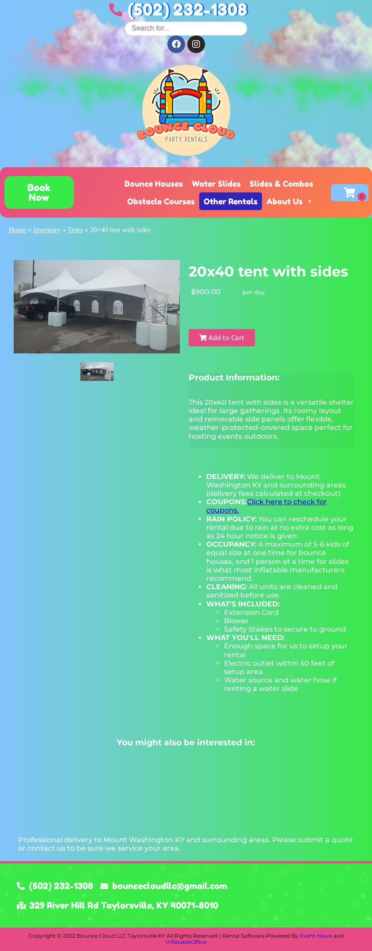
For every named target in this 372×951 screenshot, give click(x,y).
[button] (39, 192)
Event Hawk (316, 935)
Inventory (47, 230)
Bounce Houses (154, 183)
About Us (289, 201)
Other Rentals (231, 201)
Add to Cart (221, 337)
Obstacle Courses (161, 201)
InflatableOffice (186, 942)
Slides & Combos (281, 183)
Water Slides (216, 183)
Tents (75, 230)
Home (17, 230)
